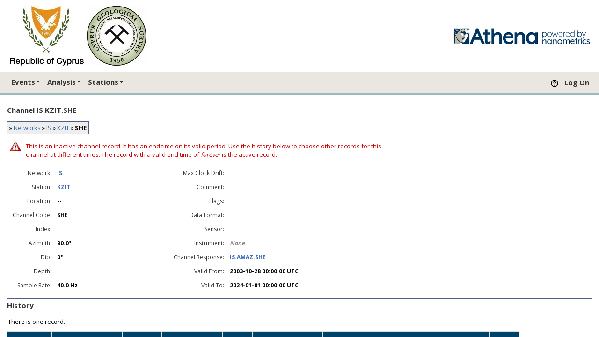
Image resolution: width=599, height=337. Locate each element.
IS (48, 128)
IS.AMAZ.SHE (248, 257)
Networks (27, 128)
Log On (576, 82)
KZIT (63, 128)
